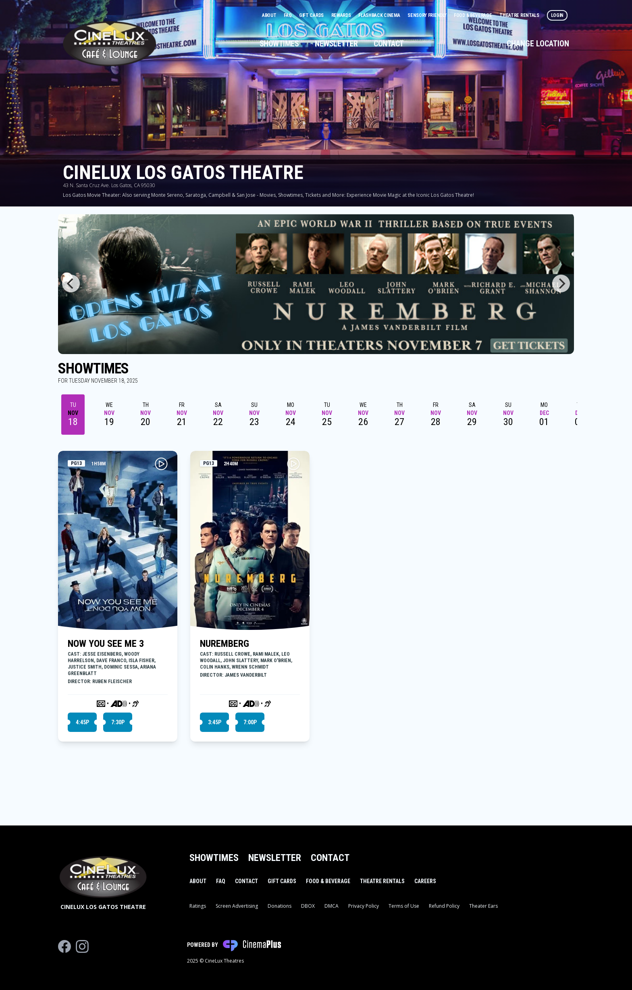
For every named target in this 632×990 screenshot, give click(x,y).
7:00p (250, 722)
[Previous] (71, 283)
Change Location (538, 43)
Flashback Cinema (379, 15)
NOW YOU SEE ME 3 (106, 643)
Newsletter (336, 43)
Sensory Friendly (427, 15)
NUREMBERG (224, 643)
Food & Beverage (473, 15)
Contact (389, 43)
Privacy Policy (363, 905)
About (269, 15)
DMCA (331, 905)
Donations (279, 905)
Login (557, 15)
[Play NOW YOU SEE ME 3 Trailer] (161, 463)
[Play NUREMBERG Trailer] (293, 463)
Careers (425, 881)
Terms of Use (404, 905)
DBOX (308, 905)
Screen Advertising (237, 905)
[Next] (561, 283)
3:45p (214, 722)
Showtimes (279, 43)
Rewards (341, 15)
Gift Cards (312, 15)
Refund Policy (444, 905)
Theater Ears (483, 905)
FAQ (288, 15)
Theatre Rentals (519, 15)
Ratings (197, 905)
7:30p (118, 722)
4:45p (82, 722)
